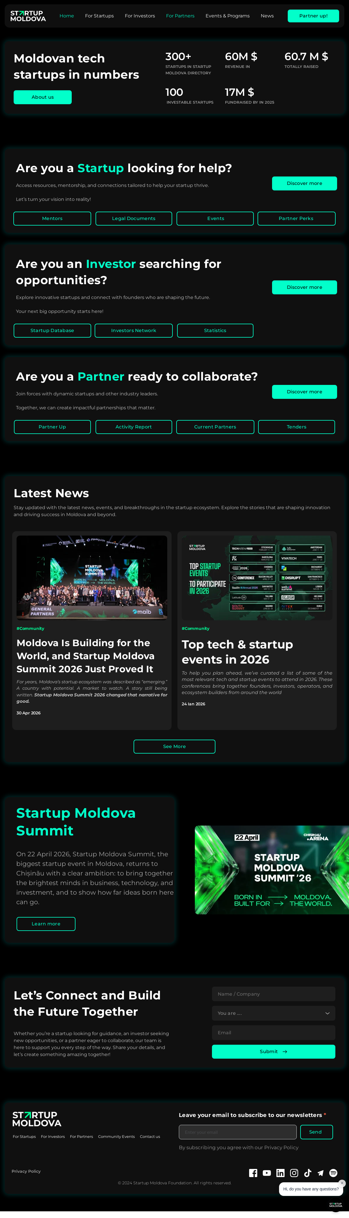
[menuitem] (66, 15)
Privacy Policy (26, 1178)
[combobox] (273, 1016)
